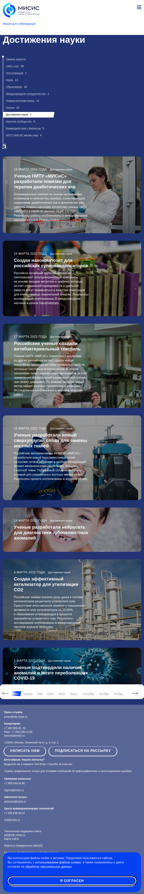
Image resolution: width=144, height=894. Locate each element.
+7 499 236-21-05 (22, 731)
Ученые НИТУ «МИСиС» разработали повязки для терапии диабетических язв (45, 181)
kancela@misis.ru (14, 735)
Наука (9, 79)
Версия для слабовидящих (19, 23)
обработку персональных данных (48, 866)
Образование (14, 86)
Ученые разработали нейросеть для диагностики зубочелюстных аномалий (51, 532)
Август (74, 693)
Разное (10, 107)
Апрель (28, 693)
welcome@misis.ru (15, 801)
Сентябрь (88, 693)
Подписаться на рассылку (83, 751)
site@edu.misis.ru (14, 834)
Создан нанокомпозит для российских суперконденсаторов (51, 263)
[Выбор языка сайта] (121, 6)
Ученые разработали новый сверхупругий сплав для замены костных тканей (50, 440)
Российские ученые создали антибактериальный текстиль (47, 346)
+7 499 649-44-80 (14, 783)
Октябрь (104, 693)
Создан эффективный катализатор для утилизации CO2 (46, 584)
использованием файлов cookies (58, 862)
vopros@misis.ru (14, 790)
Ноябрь (118, 693)
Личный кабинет (130, 6)
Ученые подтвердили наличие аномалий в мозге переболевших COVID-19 (51, 673)
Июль (61, 693)
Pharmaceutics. (49, 219)
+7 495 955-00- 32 (15, 728)
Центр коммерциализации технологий (29, 808)
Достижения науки (61, 169)
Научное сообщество (19, 121)
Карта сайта (11, 838)
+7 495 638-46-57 (14, 812)
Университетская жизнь (20, 100)
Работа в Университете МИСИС (23, 845)
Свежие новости (16, 59)
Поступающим (14, 73)
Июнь (50, 693)
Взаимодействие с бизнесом (23, 128)
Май (39, 693)
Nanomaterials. (49, 303)
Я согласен (72, 881)
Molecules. (46, 626)
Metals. (83, 478)
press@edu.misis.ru (15, 716)
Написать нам (25, 751)
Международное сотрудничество (26, 93)
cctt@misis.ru (12, 819)
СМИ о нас (12, 66)
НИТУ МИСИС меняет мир (22, 135)
